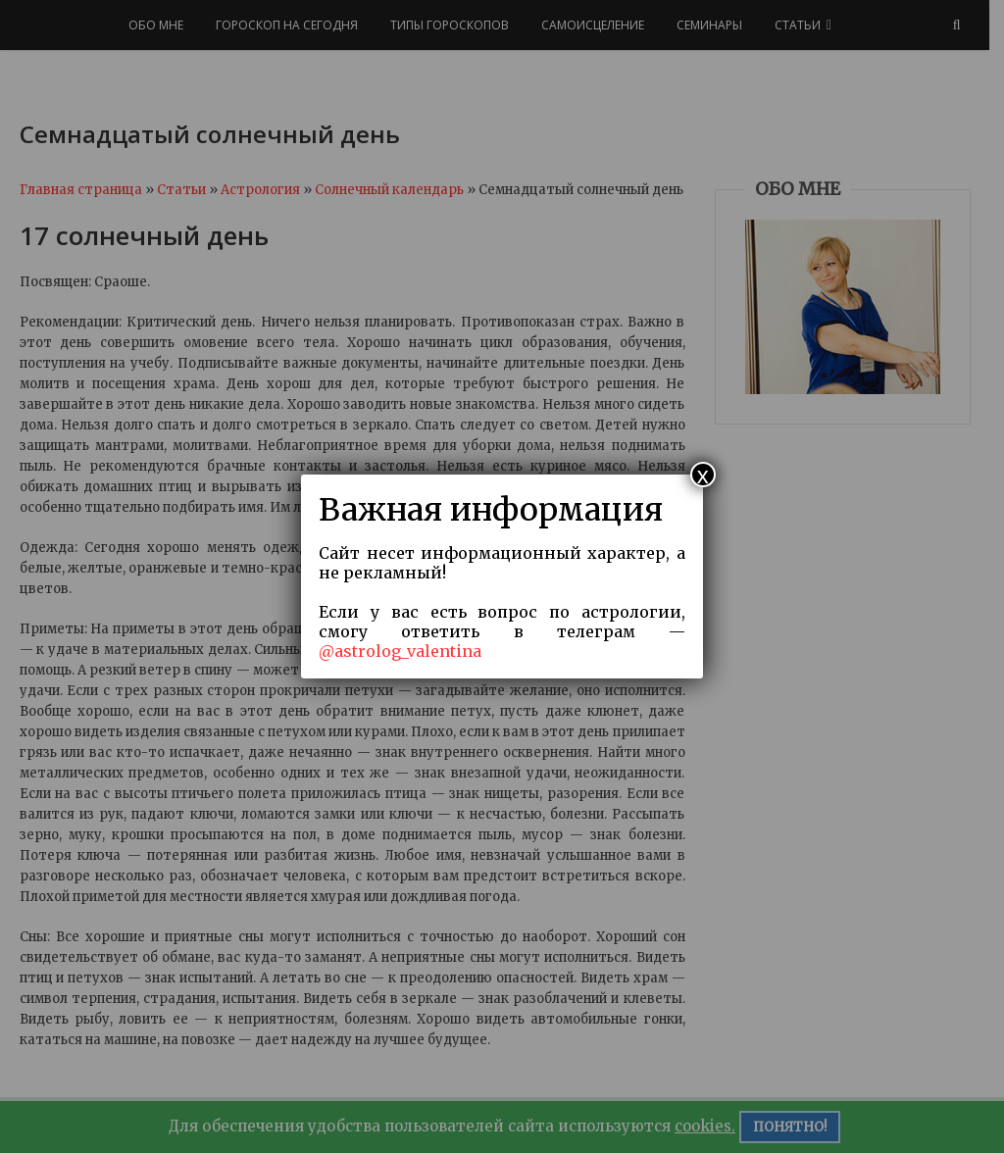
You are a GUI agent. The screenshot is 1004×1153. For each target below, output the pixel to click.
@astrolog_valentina (400, 651)
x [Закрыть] (703, 474)
